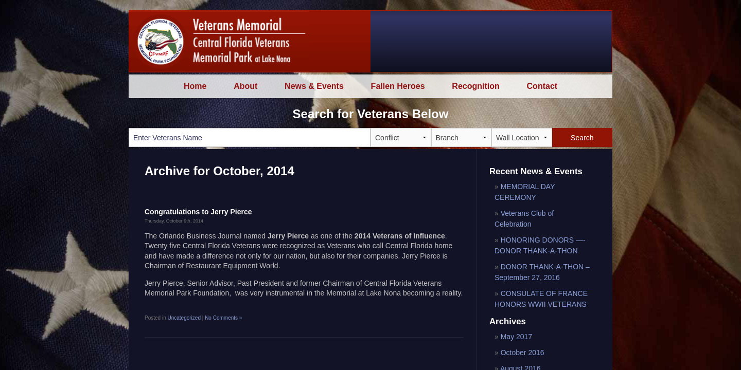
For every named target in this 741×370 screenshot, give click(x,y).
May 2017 (516, 336)
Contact (542, 86)
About (245, 86)
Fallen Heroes (398, 86)
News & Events (314, 86)
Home (195, 86)
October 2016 (522, 352)
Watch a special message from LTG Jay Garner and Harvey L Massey (511, 41)
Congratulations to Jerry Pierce (198, 212)
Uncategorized (183, 318)
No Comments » (223, 318)
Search (582, 138)
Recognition (475, 86)
